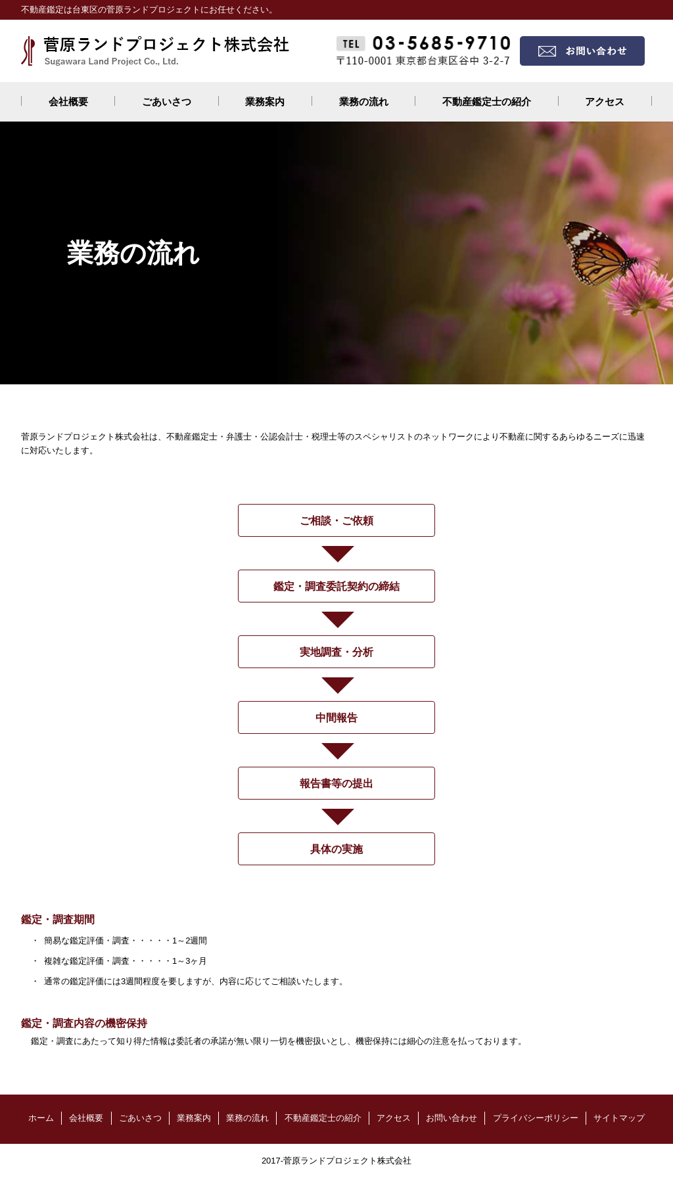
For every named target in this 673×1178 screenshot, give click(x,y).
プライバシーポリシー (535, 1118)
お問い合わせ (451, 1118)
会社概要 (68, 101)
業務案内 (265, 101)
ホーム (41, 1118)
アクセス (604, 101)
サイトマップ (619, 1118)
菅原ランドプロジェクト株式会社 (347, 1161)
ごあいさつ (166, 101)
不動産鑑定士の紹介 (486, 101)
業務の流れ (363, 101)
